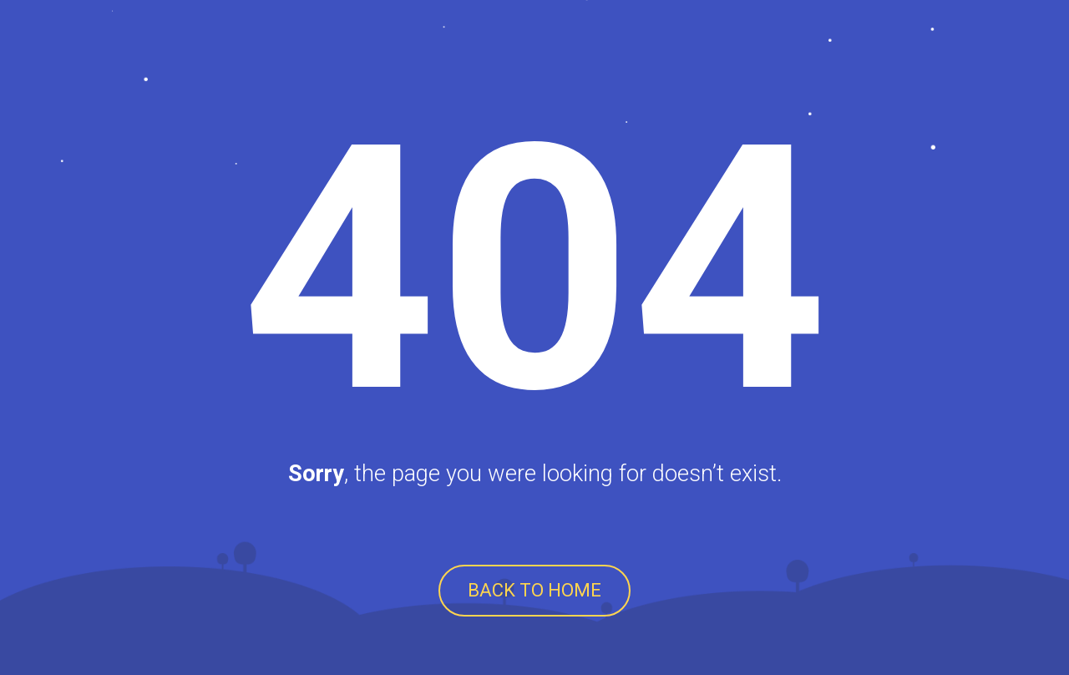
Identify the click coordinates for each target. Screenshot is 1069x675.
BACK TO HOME (534, 590)
